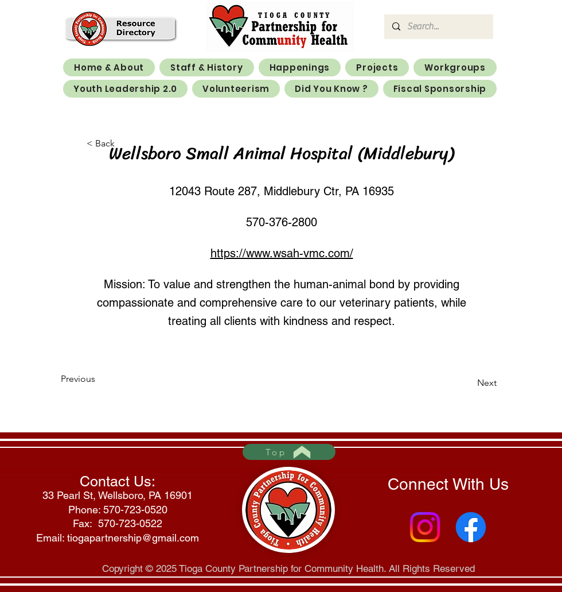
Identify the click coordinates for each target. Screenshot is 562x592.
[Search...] (438, 26)
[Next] (468, 383)
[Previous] (98, 378)
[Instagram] (425, 527)
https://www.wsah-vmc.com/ (281, 253)
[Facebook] (471, 527)
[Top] (289, 452)
